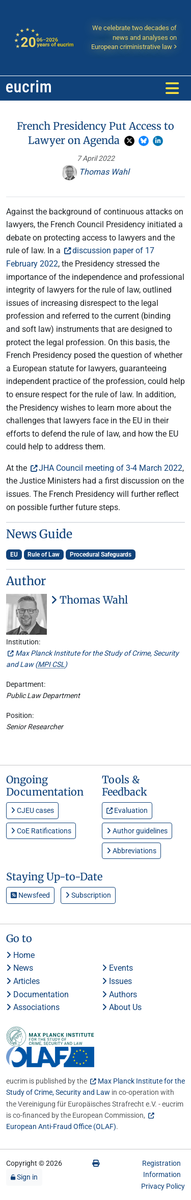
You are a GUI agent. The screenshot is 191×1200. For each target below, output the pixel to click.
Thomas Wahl (95, 172)
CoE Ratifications (41, 831)
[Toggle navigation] (172, 88)
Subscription (88, 895)
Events (117, 968)
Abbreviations (131, 851)
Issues (117, 981)
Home (20, 955)
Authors (119, 994)
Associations (33, 1007)
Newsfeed (30, 895)
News (19, 968)
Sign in (24, 1177)
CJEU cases (32, 810)
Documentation (37, 994)
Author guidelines (137, 831)
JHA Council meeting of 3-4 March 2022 (110, 468)
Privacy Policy (163, 1186)
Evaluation (127, 810)
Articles (23, 981)
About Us (122, 1007)
